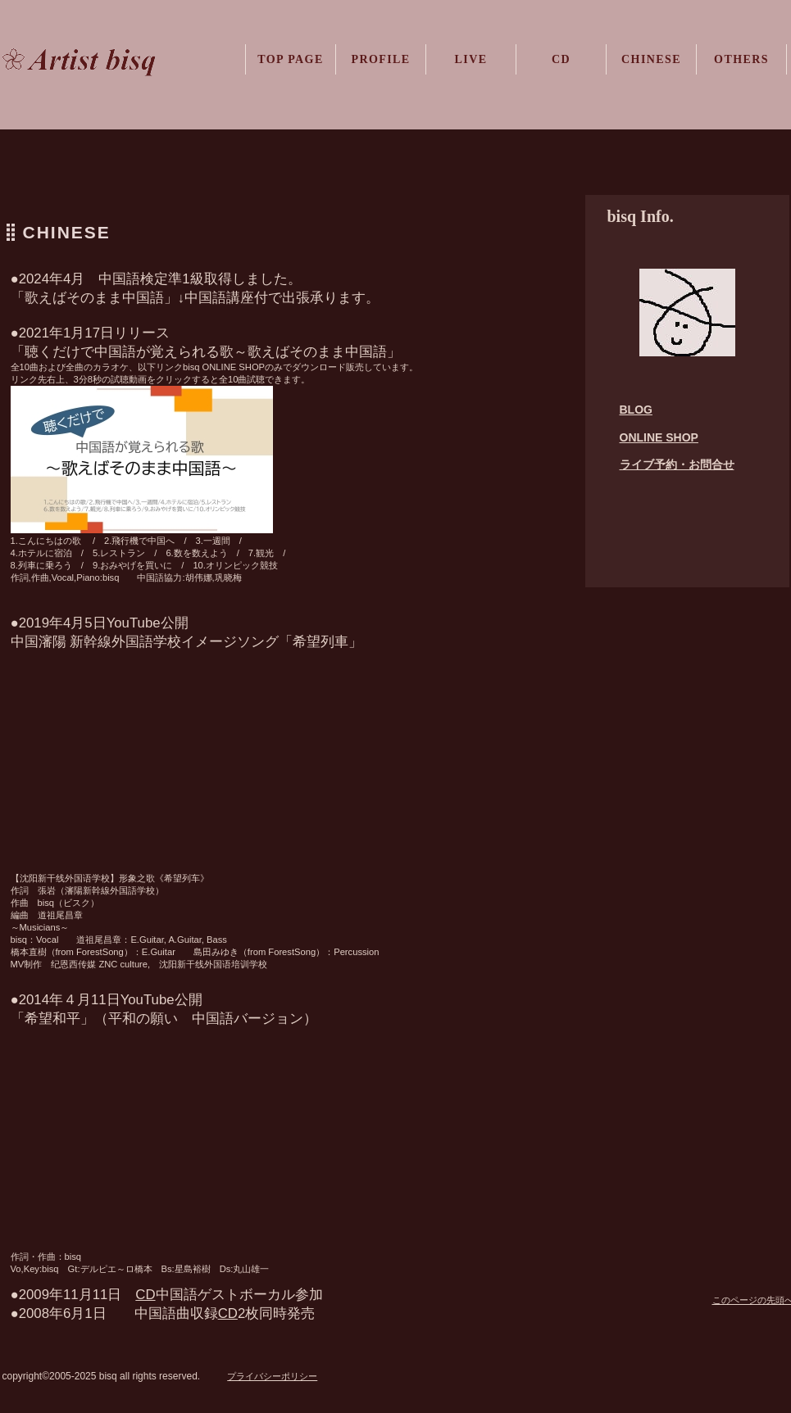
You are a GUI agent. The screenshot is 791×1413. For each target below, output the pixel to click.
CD (228, 1313)
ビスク (102, 63)
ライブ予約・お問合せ (677, 464)
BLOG (636, 409)
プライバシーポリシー (272, 1376)
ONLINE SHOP (659, 437)
